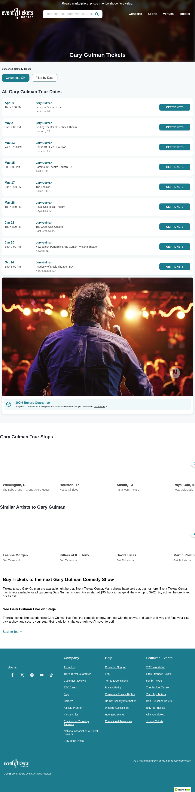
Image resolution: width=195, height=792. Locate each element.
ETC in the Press (74, 740)
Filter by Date (44, 77)
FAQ (107, 673)
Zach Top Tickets (156, 694)
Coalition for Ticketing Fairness (76, 723)
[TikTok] (51, 675)
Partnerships (71, 714)
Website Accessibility (117, 707)
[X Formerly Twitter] (22, 675)
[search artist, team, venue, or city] (72, 14)
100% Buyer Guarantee (77, 673)
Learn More (100, 406)
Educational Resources (118, 721)
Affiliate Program (73, 707)
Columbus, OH (16, 77)
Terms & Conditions (116, 680)
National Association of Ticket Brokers (81, 733)
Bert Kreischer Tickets (159, 700)
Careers (68, 700)
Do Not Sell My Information (120, 700)
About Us (69, 667)
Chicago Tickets (155, 714)
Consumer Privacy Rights (120, 694)
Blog (66, 694)
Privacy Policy (113, 687)
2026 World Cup (155, 667)
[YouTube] (42, 675)
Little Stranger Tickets (159, 673)
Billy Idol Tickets (155, 707)
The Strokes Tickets (157, 687)
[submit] (97, 14)
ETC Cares (70, 687)
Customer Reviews (75, 680)
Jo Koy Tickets (154, 721)
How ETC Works (114, 714)
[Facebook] (12, 675)
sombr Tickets (154, 680)
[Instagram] (32, 675)
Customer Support (115, 667)
